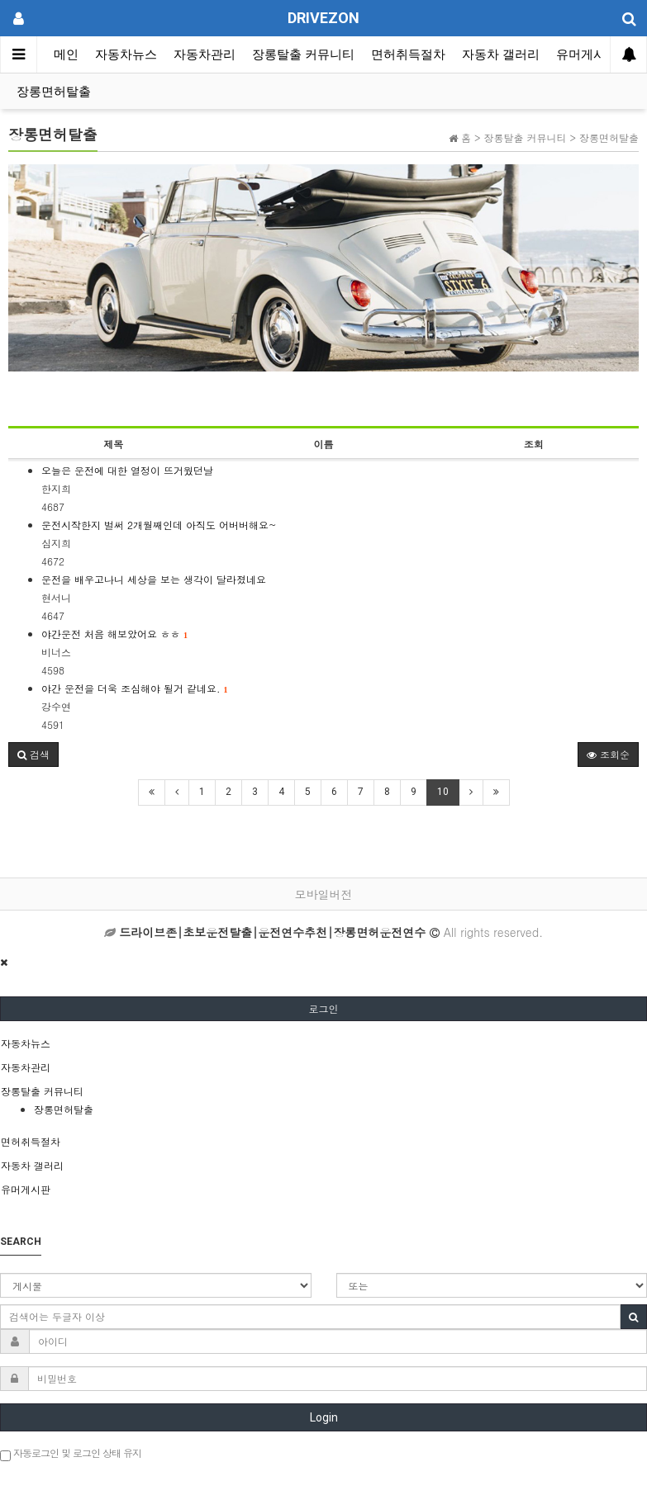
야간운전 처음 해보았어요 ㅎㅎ (114, 634)
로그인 (324, 1008)
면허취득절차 (408, 54)
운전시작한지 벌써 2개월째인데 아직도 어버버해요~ (159, 525)
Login (324, 1417)
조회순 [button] (608, 754)
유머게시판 (587, 54)
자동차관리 (204, 54)
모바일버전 (324, 894)
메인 (66, 54)
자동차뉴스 (126, 54)
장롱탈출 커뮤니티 (303, 54)
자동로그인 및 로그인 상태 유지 (70, 1453)
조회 (534, 444)
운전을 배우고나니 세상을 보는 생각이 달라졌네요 (153, 579)
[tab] (323, 1043)
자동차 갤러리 (501, 54)
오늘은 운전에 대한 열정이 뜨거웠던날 (127, 470)
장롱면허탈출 (54, 91)
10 (443, 791)
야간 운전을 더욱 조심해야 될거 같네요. (134, 688)
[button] (33, 754)
